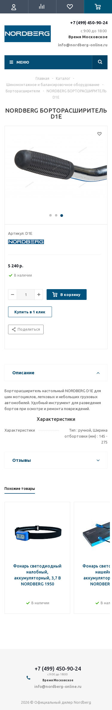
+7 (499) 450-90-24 (89, 23)
